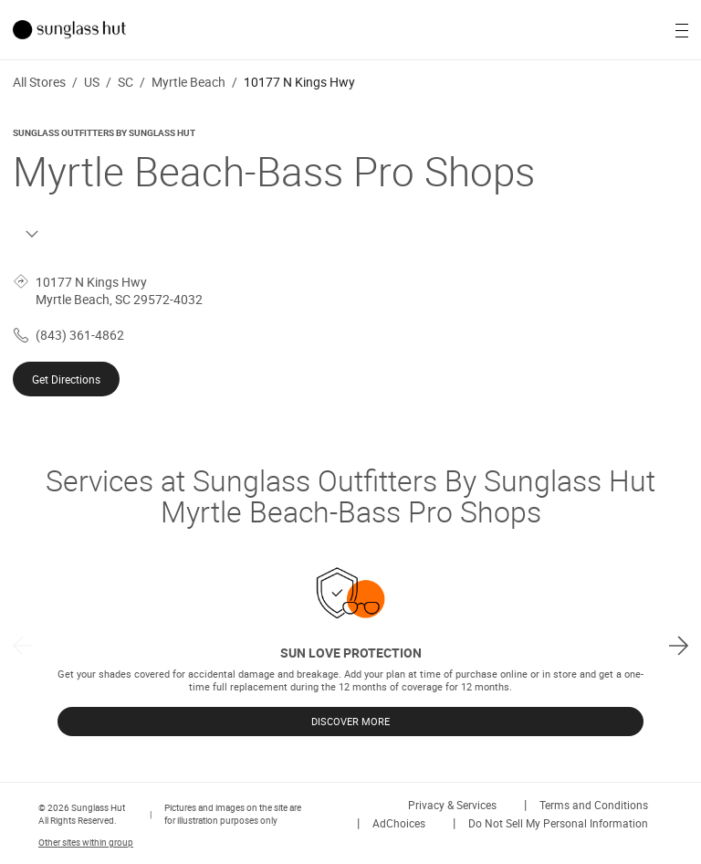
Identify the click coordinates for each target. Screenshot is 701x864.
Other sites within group (85, 842)
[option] (350, 645)
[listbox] (350, 645)
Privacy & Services (452, 804)
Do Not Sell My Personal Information (558, 823)
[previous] (22, 645)
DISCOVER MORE (350, 721)
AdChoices (398, 823)
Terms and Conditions (593, 804)
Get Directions (66, 379)
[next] (678, 645)
